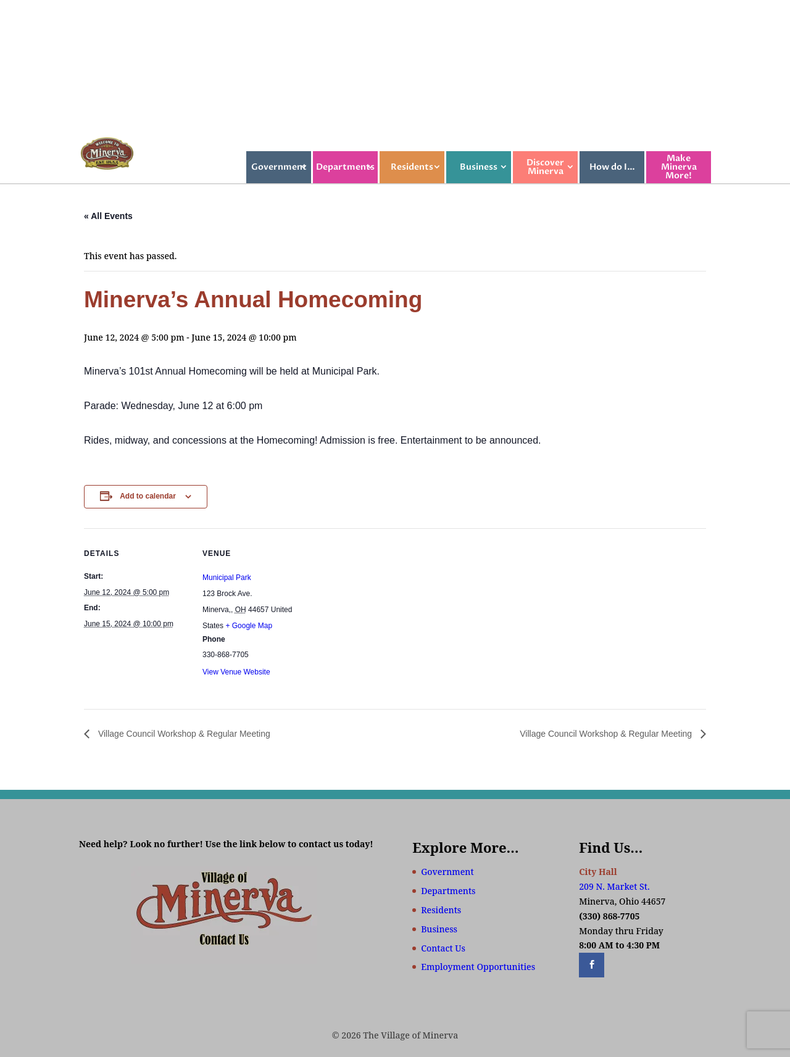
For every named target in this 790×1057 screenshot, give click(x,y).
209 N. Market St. (614, 886)
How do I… (612, 167)
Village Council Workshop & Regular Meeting (183, 734)
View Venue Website (236, 672)
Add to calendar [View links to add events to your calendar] (148, 496)
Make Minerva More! (679, 166)
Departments (345, 167)
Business (478, 167)
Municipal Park (226, 577)
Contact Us (443, 948)
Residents (412, 167)
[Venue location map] (386, 614)
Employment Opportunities (478, 966)
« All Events (108, 216)
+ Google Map (248, 625)
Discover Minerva (545, 167)
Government (279, 167)
